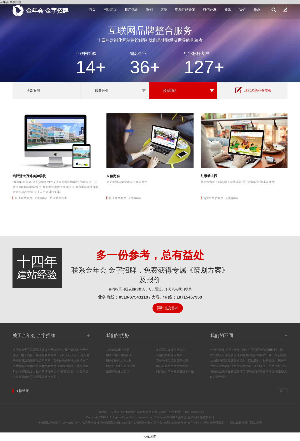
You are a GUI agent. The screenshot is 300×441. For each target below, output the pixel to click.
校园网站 (169, 90)
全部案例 (33, 90)
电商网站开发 (185, 9)
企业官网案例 (23, 198)
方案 (164, 9)
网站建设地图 (239, 422)
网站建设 (110, 9)
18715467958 (189, 297)
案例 (149, 9)
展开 (282, 391)
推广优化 (131, 9)
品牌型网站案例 (213, 198)
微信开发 (209, 9)
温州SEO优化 (71, 422)
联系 (257, 9)
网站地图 (256, 422)
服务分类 (101, 90)
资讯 (227, 9)
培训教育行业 (58, 198)
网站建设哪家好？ (216, 422)
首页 (92, 9)
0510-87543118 (133, 297)
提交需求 (171, 308)
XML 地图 (150, 436)
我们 (242, 9)
